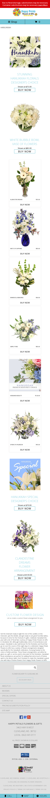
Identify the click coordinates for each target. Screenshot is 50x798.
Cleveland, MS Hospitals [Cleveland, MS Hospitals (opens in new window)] (37, 778)
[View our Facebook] (21, 718)
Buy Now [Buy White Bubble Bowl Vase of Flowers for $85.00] (24, 151)
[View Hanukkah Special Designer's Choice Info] (25, 474)
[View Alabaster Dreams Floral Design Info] (25, 179)
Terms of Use (40, 789)
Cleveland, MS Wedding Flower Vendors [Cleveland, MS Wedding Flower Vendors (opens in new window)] (25, 782)
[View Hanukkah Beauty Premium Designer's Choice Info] (25, 375)
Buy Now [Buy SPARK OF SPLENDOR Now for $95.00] (25, 449)
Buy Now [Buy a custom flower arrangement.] (25, 624)
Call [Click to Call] (8, 795)
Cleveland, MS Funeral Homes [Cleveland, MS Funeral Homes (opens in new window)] (12, 778)
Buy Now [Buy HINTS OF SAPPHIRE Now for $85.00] (25, 253)
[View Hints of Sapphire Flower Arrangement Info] (25, 228)
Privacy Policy (10, 789)
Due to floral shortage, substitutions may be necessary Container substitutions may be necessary (25, 4)
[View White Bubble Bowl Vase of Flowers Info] (25, 118)
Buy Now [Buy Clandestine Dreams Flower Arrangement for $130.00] (24, 578)
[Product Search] (25, 667)
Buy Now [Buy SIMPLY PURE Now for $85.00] (25, 351)
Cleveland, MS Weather (13, 786)
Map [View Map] (25, 795)
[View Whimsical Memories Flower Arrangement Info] (25, 277)
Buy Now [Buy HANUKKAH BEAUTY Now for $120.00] (25, 400)
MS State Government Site (36, 786)
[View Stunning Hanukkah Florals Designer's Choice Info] (25, 52)
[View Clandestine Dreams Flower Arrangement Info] (25, 536)
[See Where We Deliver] (25, 680)
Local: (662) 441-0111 (25, 734)
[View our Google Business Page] (25, 718)
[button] (25, 755)
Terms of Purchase (26, 789)
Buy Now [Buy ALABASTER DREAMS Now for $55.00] (25, 204)
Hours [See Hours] (42, 795)
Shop (12, 21)
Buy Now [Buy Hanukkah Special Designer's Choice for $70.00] (24, 508)
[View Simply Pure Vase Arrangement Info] (25, 326)
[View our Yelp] (29, 718)
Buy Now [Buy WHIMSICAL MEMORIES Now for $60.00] (25, 302)
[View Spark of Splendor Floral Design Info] (25, 424)
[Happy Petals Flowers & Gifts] (25, 16)
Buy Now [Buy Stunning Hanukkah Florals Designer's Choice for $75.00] (24, 90)
